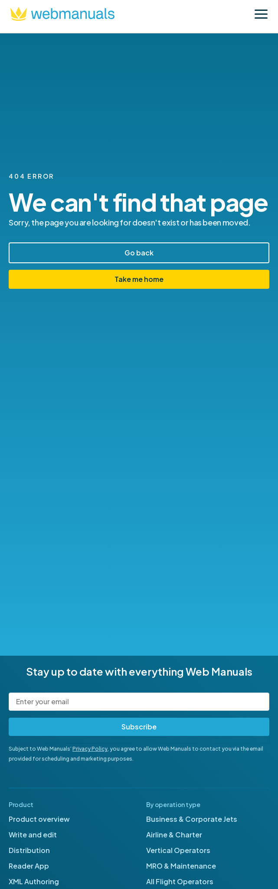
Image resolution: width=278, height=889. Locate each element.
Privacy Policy (90, 748)
